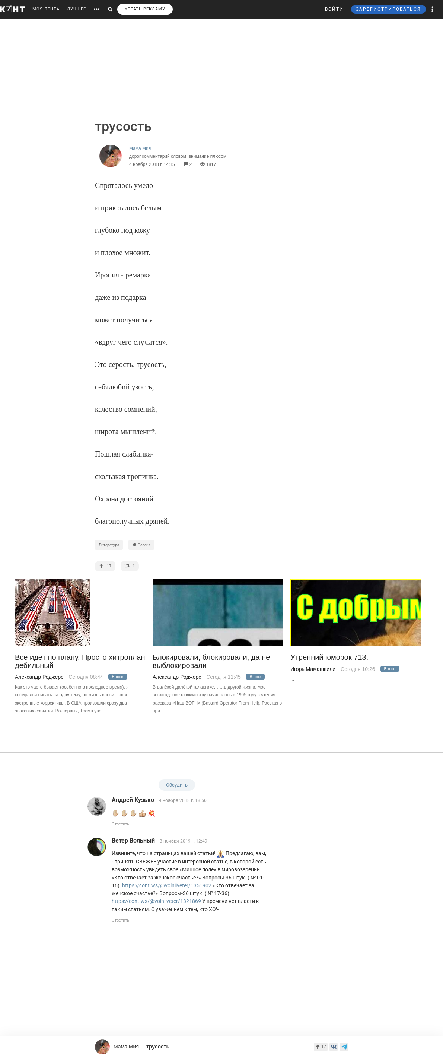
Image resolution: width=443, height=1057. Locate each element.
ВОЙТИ (334, 9)
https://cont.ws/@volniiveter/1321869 (156, 901)
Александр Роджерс (39, 677)
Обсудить (177, 785)
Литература (109, 545)
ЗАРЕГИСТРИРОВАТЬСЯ (388, 9)
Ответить (120, 824)
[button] (432, 9)
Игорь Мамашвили (312, 669)
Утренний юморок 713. (329, 657)
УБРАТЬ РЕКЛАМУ (145, 9)
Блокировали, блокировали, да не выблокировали (211, 661)
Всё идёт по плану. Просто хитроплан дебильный (80, 661)
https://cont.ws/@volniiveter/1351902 (166, 885)
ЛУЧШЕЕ (76, 9)
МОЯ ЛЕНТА (46, 9)
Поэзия (141, 545)
